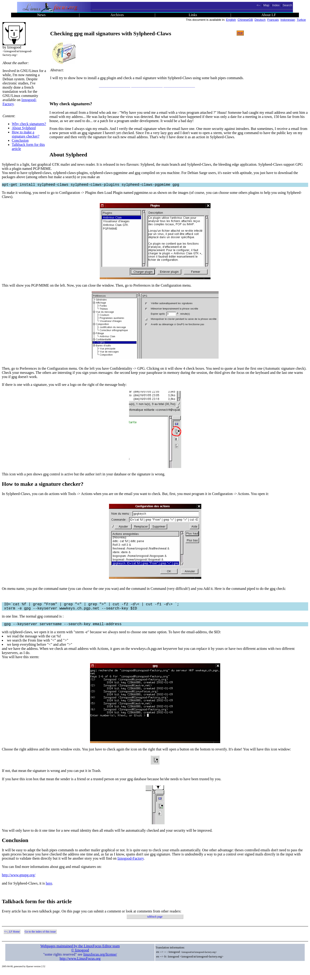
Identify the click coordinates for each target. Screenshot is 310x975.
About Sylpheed (24, 128)
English (231, 19)
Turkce (301, 19)
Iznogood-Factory (130, 862)
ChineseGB (245, 19)
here (49, 887)
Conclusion (20, 140)
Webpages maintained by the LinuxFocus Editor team (80, 950)
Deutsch (260, 19)
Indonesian (287, 19)
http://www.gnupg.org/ (18, 879)
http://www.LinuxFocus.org (80, 962)
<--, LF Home (12, 935)
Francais (273, 19)
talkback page (155, 920)
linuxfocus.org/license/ (100, 958)
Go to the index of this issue (40, 935)
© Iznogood (80, 954)
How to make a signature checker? (25, 134)
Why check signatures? (29, 124)
